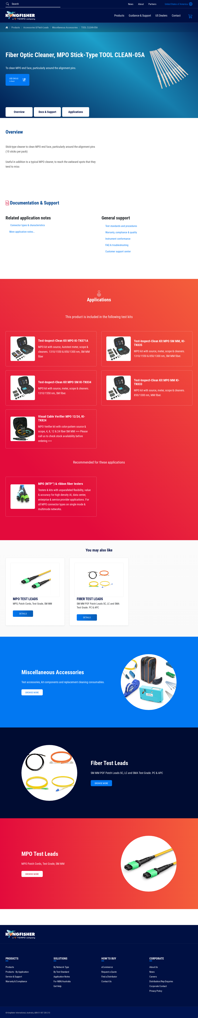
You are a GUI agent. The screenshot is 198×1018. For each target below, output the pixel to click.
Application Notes (62, 976)
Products (119, 15)
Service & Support (14, 976)
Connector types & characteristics (27, 225)
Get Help (57, 986)
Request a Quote (109, 971)
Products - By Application (17, 971)
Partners (152, 4)
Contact (176, 15)
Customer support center (118, 251)
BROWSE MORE (32, 692)
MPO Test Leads (39, 854)
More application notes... (22, 231)
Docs (47, 112)
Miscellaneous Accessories (65, 27)
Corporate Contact (158, 986)
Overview (19, 112)
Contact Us (106, 981)
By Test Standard (61, 971)
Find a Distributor (109, 976)
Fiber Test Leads (109, 763)
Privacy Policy (155, 991)
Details (23, 613)
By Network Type (61, 967)
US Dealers (161, 15)
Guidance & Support (140, 15)
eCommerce (107, 967)
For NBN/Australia (62, 981)
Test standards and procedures (121, 226)
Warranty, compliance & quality (121, 232)
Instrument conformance (117, 238)
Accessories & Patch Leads (36, 27)
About (141, 4)
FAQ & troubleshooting (117, 245)
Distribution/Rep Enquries (161, 981)
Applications (75, 112)
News (130, 4)
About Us (153, 967)
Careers (153, 976)
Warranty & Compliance (16, 981)
